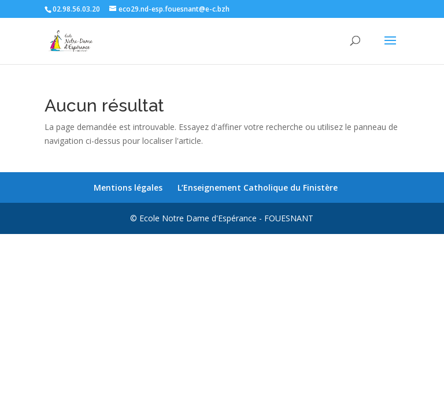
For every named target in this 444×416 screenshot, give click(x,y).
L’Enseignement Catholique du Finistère (257, 187)
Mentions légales (128, 187)
